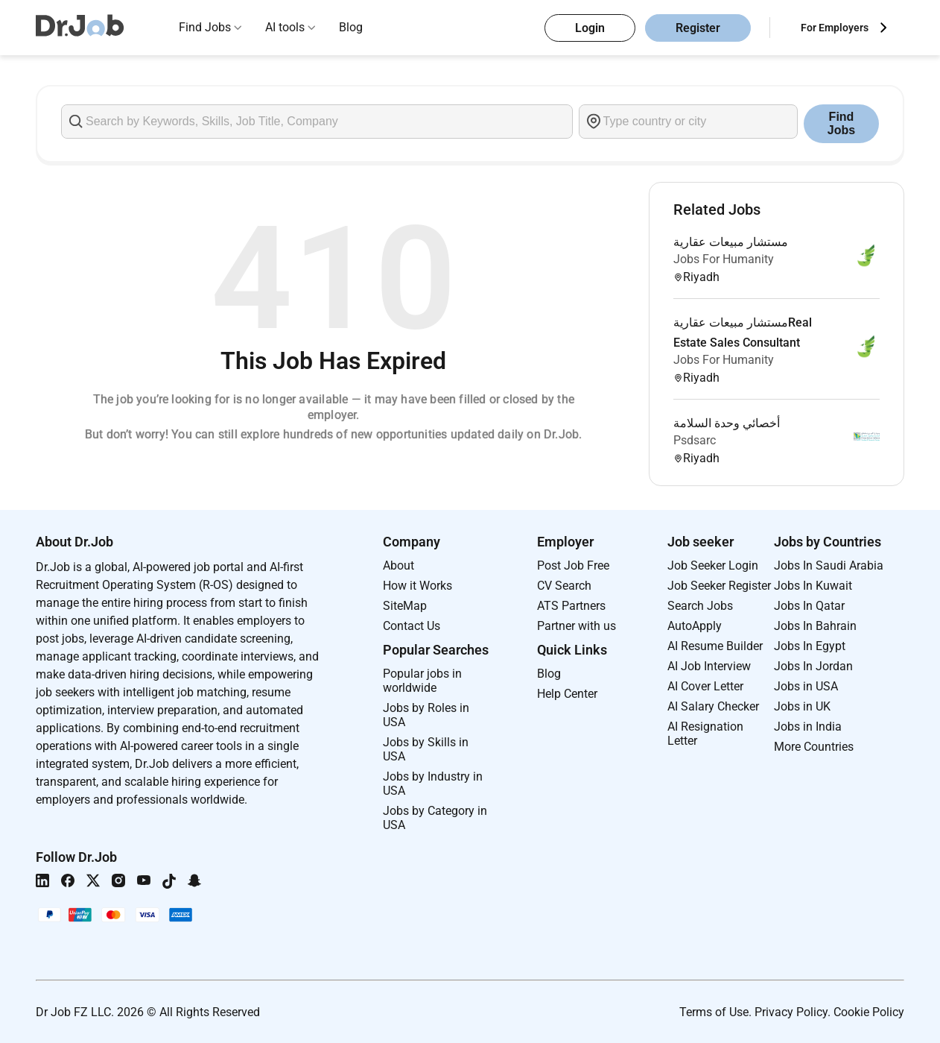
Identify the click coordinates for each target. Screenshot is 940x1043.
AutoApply (694, 626)
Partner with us (576, 626)
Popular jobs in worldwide (422, 681)
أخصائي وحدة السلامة (726, 423)
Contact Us (411, 626)
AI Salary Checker (713, 706)
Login (590, 28)
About (398, 565)
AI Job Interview (709, 666)
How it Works (417, 586)
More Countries (814, 747)
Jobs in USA (806, 686)
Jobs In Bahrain (815, 626)
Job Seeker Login (712, 565)
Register (698, 28)
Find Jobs (205, 27)
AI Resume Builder (715, 646)
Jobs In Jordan (813, 666)
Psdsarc (694, 440)
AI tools (285, 27)
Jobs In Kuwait (813, 586)
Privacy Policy (791, 1012)
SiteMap (405, 606)
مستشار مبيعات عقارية (730, 242)
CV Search (564, 586)
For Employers (834, 28)
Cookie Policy (868, 1012)
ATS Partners (571, 606)
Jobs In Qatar (809, 606)
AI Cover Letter (705, 686)
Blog (351, 27)
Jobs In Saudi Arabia (828, 565)
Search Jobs (700, 606)
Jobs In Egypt (809, 646)
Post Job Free (573, 565)
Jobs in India (808, 726)
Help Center (567, 694)
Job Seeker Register (719, 586)
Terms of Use (714, 1012)
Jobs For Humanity (723, 259)
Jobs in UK (802, 706)
